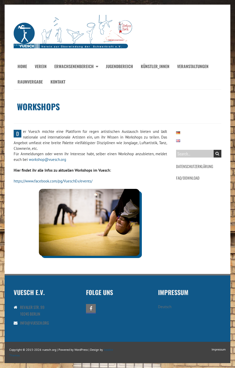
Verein (41, 66)
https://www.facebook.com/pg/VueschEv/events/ (53, 181)
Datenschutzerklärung (194, 166)
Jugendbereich (119, 66)
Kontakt (57, 82)
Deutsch (164, 306)
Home (22, 66)
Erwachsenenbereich (74, 66)
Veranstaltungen (192, 66)
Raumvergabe (30, 82)
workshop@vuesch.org (47, 159)
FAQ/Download (187, 178)
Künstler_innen (155, 66)
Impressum (219, 349)
